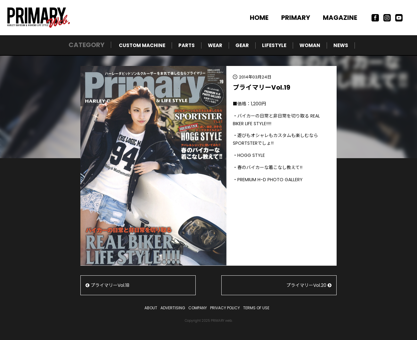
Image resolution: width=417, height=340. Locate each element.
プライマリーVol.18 (107, 285)
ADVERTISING (172, 308)
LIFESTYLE (274, 45)
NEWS (340, 45)
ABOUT (150, 308)
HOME (259, 17)
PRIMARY (295, 17)
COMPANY (197, 308)
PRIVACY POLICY (225, 308)
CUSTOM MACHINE (142, 45)
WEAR (215, 45)
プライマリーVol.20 (308, 285)
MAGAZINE (340, 17)
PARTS (186, 45)
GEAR (242, 45)
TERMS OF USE (256, 308)
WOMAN (309, 45)
